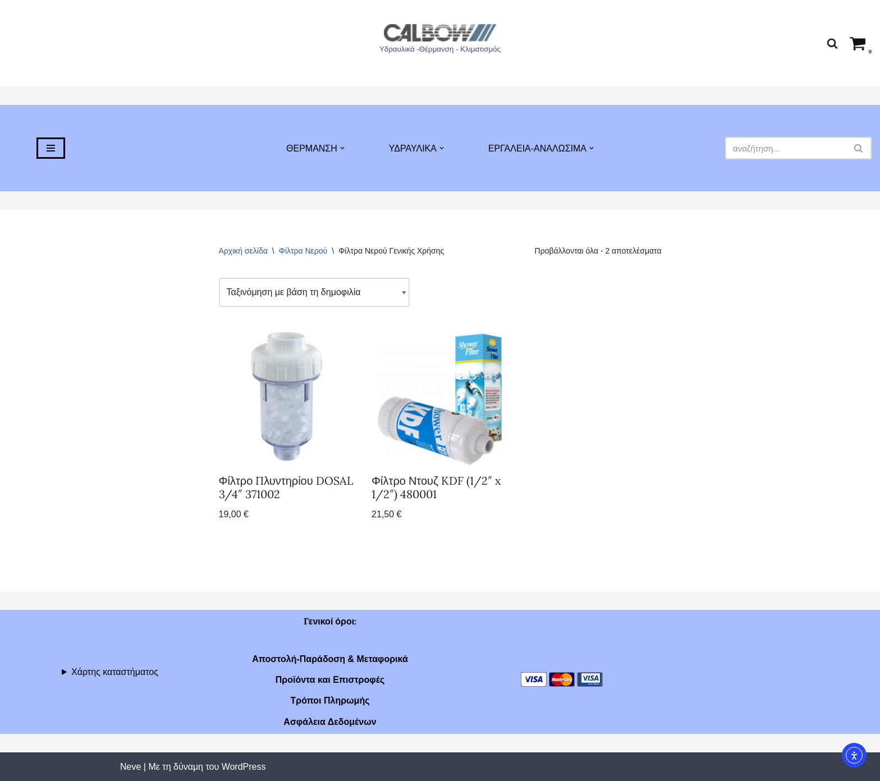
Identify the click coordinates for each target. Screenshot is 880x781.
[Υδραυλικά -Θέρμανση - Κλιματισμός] (440, 40)
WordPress (244, 766)
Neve (130, 766)
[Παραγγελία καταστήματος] (314, 292)
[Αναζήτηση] (832, 43)
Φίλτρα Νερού (303, 250)
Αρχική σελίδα (243, 250)
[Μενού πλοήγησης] (50, 148)
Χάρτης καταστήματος (114, 672)
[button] (342, 148)
